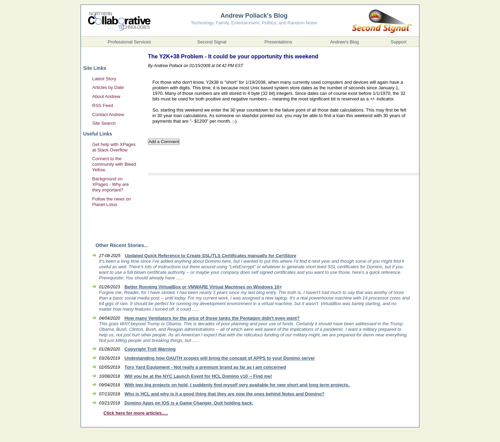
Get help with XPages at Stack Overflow (114, 147)
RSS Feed (102, 105)
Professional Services (129, 41)
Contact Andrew (108, 114)
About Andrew (106, 96)
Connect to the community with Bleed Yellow (114, 164)
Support (399, 41)
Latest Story (104, 78)
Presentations (278, 41)
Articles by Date (108, 87)
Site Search (104, 123)
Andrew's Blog (344, 41)
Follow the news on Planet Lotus (111, 201)
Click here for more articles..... (135, 413)
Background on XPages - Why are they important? (110, 184)
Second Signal (211, 41)
